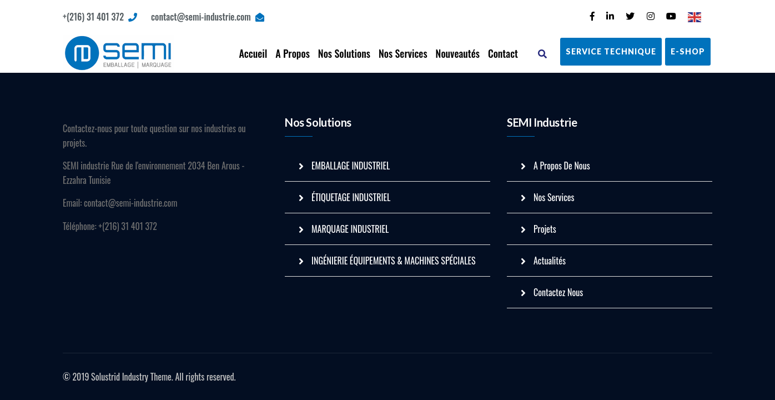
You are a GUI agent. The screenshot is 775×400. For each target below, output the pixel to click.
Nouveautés (458, 53)
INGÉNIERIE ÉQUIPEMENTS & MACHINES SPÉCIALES (393, 260)
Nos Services (403, 53)
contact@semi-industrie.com (207, 16)
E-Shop (688, 51)
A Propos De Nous (562, 165)
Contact (503, 53)
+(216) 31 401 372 (100, 16)
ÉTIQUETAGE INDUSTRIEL (350, 197)
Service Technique (611, 51)
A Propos (292, 53)
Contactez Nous (558, 292)
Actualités (550, 260)
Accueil (253, 53)
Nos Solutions (344, 53)
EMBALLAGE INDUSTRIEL (350, 165)
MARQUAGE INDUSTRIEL (350, 229)
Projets (545, 229)
